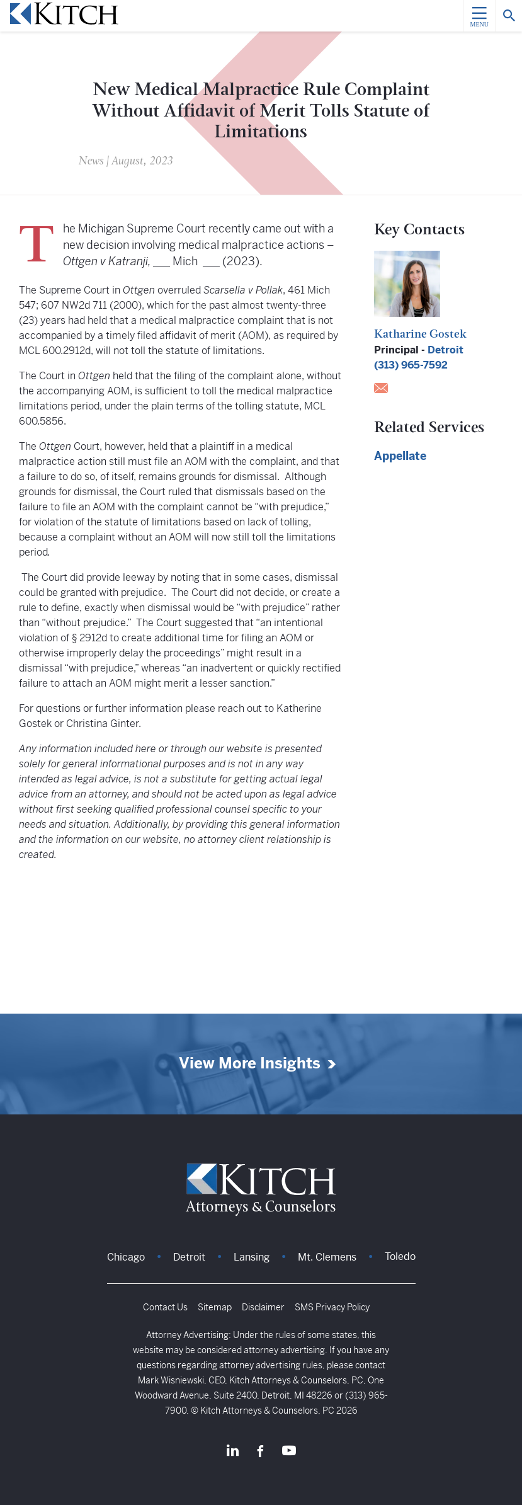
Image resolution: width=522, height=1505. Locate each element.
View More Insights (250, 1064)
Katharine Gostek (420, 335)
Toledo (400, 1256)
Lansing (252, 1257)
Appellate (400, 456)
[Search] (509, 15)
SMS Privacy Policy (332, 1307)
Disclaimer (263, 1307)
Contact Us (165, 1307)
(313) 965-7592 (411, 365)
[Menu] (479, 15)
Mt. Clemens (327, 1257)
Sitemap (215, 1307)
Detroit (445, 350)
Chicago (126, 1257)
